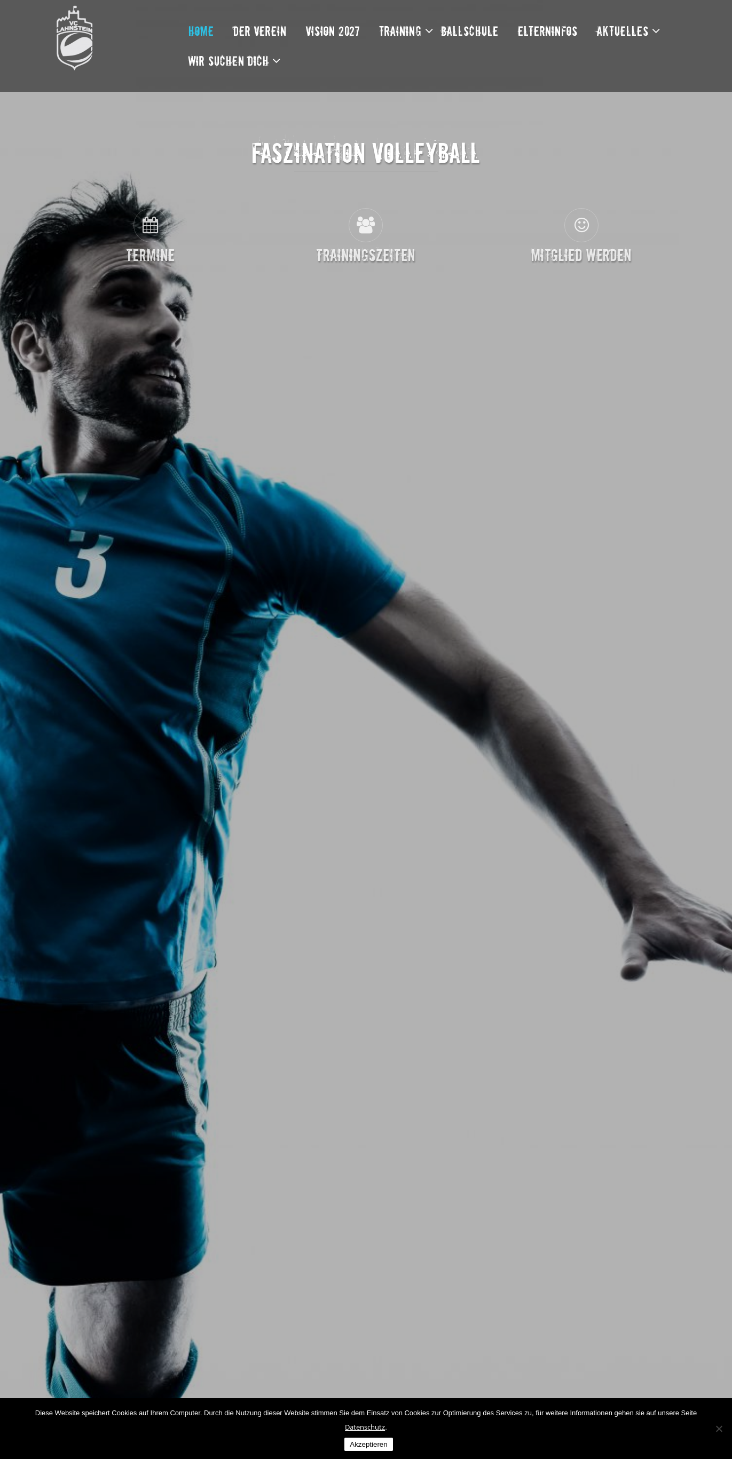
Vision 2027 (333, 30)
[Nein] (718, 1428)
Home (201, 30)
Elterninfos (548, 30)
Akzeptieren (368, 1444)
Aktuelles (623, 30)
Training (400, 30)
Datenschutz (365, 1427)
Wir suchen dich (228, 60)
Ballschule (470, 30)
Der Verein (260, 30)
